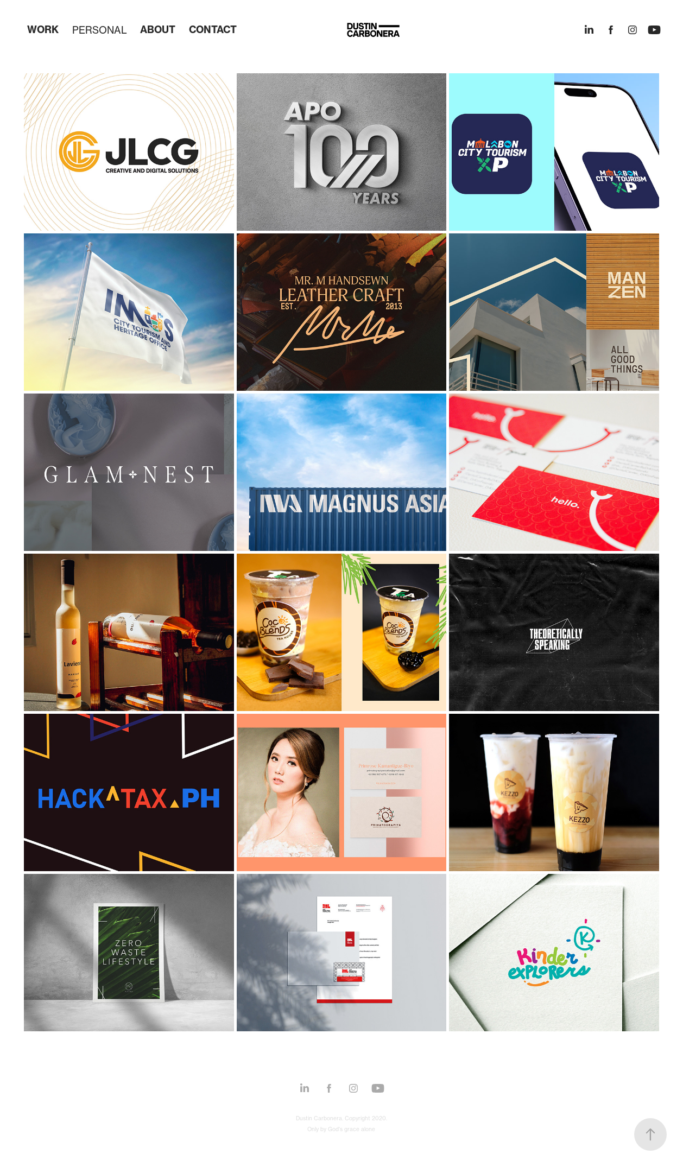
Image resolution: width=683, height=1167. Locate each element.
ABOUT (157, 29)
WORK (43, 29)
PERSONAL (99, 30)
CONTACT (213, 29)
